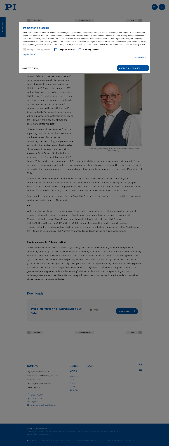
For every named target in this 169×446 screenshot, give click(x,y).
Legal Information (30, 54)
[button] (133, 68)
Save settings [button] (30, 68)
